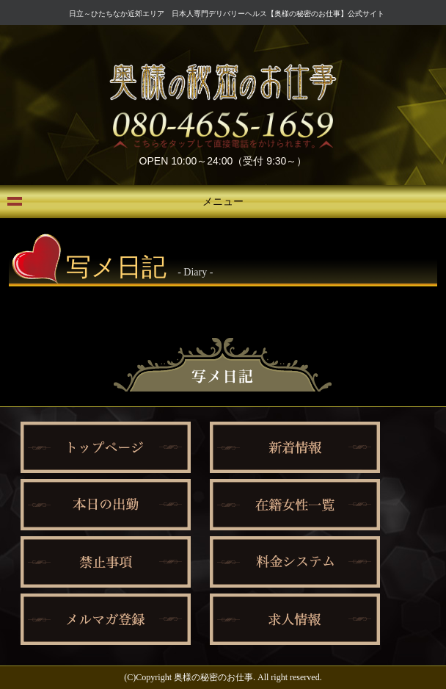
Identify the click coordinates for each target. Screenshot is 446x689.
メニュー (223, 201)
